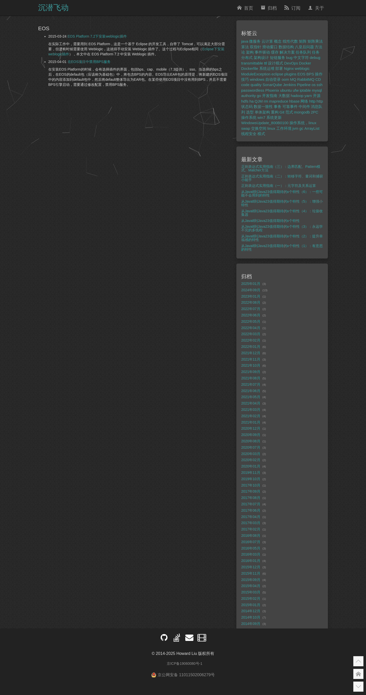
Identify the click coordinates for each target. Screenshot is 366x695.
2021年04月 (250, 403)
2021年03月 (250, 410)
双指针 (255, 47)
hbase (294, 101)
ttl (265, 63)
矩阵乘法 (315, 41)
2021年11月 (250, 359)
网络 (304, 101)
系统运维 (266, 68)
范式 (289, 112)
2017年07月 (250, 504)
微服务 (255, 41)
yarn (308, 95)
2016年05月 (250, 548)
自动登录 (273, 79)
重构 (275, 112)
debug (315, 57)
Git (282, 112)
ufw (296, 90)
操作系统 (248, 117)
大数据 (284, 95)
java (244, 41)
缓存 (275, 52)
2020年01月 (250, 466)
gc (301, 128)
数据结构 (286, 47)
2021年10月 (250, 365)
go (259, 95)
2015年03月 (250, 592)
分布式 (247, 57)
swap (245, 128)
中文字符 (301, 57)
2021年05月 (250, 397)
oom (285, 79)
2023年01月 (250, 296)
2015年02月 (250, 598)
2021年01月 (250, 422)
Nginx (289, 68)
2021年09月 (250, 372)
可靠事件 (290, 106)
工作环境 (284, 128)
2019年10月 (250, 479)
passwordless (252, 90)
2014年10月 (250, 617)
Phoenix (272, 90)
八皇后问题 (304, 47)
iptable (305, 90)
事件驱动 (262, 52)
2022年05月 (250, 321)
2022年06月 (250, 315)
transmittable (252, 63)
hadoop (297, 95)
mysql (317, 90)
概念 (278, 41)
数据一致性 (263, 106)
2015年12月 (250, 567)
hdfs (244, 101)
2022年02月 (250, 340)
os (314, 85)
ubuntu (286, 90)
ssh (320, 85)
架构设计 (261, 57)
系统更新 (274, 117)
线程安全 (248, 134)
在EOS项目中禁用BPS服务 (89, 62)
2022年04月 (250, 328)
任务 (315, 52)
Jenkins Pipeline (297, 85)
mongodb (302, 112)
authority (248, 95)
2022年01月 (250, 347)
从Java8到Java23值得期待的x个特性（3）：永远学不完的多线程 (282, 228)
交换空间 (258, 128)
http (312, 101)
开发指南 (269, 95)
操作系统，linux (302, 123)
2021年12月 (250, 353)
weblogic (302, 68)
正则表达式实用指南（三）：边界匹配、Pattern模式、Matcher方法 (280, 168)
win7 (261, 117)
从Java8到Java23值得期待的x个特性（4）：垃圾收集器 (282, 213)
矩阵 (303, 41)
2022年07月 (250, 309)
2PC (314, 112)
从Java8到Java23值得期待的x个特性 (270, 221)
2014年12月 (250, 611)
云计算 (267, 41)
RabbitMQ (305, 79)
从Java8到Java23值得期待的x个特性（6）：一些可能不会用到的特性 (282, 193)
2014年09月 (250, 624)
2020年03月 (250, 454)
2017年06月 (250, 510)
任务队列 (303, 52)
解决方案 (287, 52)
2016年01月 (250, 561)
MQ (293, 79)
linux (271, 128)
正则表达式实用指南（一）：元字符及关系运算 (278, 186)
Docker (305, 63)
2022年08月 (250, 302)
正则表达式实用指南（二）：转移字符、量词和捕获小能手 (282, 178)
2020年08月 (250, 441)
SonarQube (272, 85)
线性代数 (290, 41)
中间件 (304, 106)
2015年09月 (250, 580)
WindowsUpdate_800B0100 (264, 123)
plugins (290, 74)
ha (251, 101)
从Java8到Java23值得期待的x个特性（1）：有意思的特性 (282, 247)
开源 (317, 95)
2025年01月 (250, 284)
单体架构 (262, 112)
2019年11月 (250, 473)
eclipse (277, 74)
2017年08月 (250, 498)
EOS (301, 74)
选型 (250, 112)
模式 (261, 134)
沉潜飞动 (53, 7)
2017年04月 (250, 517)
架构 (250, 52)
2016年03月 (250, 554)
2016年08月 (250, 536)
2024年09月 (250, 290)
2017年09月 (250, 491)
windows (257, 79)
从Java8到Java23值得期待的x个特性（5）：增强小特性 (282, 203)
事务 (277, 106)
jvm (295, 128)
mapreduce (278, 101)
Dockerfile (249, 68)
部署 (279, 68)
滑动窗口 (270, 47)
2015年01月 (250, 605)
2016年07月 (250, 542)
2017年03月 (250, 523)
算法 (245, 47)
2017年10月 (250, 485)
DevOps (291, 63)
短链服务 (277, 57)
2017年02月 (250, 529)
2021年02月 (250, 416)
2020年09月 (250, 435)
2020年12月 (250, 428)
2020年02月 (250, 460)
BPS (310, 74)
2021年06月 (250, 391)
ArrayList (311, 128)
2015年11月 (250, 573)
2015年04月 (250, 586)
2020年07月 (250, 447)
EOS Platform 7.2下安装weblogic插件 (97, 36)
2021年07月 (250, 384)
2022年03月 (250, 334)
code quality (251, 85)
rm (266, 101)
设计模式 (275, 63)
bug (289, 57)
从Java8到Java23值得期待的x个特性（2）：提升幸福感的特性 (282, 238)
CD (318, 79)
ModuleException (255, 74)
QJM (259, 101)
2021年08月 (250, 378)
